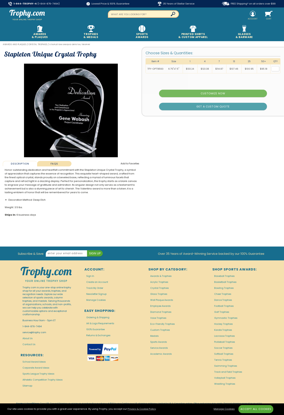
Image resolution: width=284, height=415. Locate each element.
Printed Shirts (193, 32)
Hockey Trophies (223, 324)
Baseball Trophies (224, 276)
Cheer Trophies (222, 294)
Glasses (244, 32)
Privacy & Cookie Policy (142, 409)
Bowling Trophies (224, 288)
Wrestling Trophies (224, 383)
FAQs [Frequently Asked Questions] (54, 163)
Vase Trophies (158, 318)
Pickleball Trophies (224, 341)
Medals (154, 336)
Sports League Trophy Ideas (38, 373)
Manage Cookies (96, 300)
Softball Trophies (223, 353)
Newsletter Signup (96, 294)
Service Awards (159, 347)
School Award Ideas (34, 361)
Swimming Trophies (225, 365)
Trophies (90, 32)
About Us (28, 338)
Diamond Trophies (160, 312)
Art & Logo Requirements (100, 323)
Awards (39, 32)
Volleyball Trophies (225, 377)
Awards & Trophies (161, 276)
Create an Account (97, 282)
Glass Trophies (158, 294)
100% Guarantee (95, 329)
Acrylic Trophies (159, 282)
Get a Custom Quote (213, 106)
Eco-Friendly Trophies (162, 324)
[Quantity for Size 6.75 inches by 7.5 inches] (275, 68)
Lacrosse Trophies (224, 336)
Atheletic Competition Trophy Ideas (43, 379)
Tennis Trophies (223, 359)
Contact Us (29, 344)
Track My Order (94, 288)
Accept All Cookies (255, 409)
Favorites (130, 163)
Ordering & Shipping (97, 317)
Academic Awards (161, 353)
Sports (142, 32)
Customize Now (213, 93)
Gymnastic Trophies (225, 318)
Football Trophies (224, 306)
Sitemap (27, 385)
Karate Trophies (223, 330)
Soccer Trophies (223, 347)
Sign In (90, 276)
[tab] (20, 163)
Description (20, 163)
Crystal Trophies (159, 288)
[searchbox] (143, 14)
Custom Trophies (160, 330)
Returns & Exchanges (98, 335)
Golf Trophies (221, 312)
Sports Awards (158, 341)
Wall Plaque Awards (161, 300)
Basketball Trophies (225, 282)
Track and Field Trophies (228, 371)
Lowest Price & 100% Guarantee (107, 4)
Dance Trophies (223, 300)
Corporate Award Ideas (36, 367)
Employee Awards (160, 306)
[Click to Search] (173, 14)
